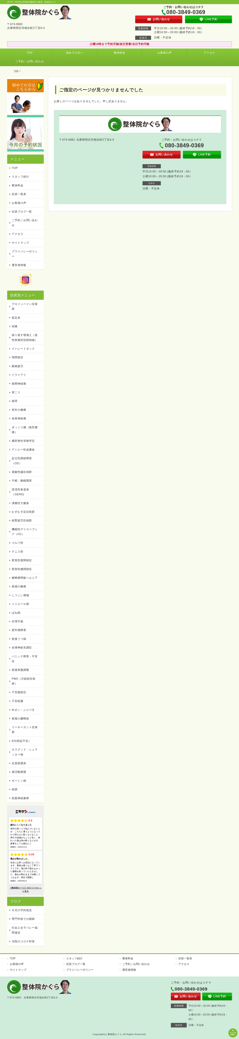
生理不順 (17, 621)
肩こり (16, 392)
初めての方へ (74, 52)
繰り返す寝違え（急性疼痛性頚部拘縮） (25, 337)
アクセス (209, 52)
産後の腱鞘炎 (20, 718)
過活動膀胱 (19, 771)
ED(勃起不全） (21, 740)
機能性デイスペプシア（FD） (25, 532)
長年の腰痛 (19, 409)
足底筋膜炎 (19, 763)
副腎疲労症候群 (22, 520)
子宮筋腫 (17, 701)
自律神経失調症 (22, 647)
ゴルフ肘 (17, 542)
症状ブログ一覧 (22, 211)
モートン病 (19, 780)
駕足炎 (16, 317)
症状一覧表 (19, 194)
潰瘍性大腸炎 (20, 503)
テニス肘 (17, 551)
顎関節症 (17, 357)
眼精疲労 (17, 366)
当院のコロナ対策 (23, 941)
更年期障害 (19, 630)
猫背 (15, 401)
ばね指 (16, 612)
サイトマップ (20, 242)
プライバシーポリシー (25, 254)
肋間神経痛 (19, 383)
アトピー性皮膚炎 (23, 449)
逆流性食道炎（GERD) (20, 492)
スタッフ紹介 (20, 176)
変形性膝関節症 (22, 569)
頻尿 (15, 789)
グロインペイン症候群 (25, 306)
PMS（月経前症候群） (23, 681)
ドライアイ (19, 374)
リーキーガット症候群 (25, 730)
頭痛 (15, 326)
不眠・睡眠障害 (22, 480)
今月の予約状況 (22, 910)
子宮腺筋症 (19, 692)
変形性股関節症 (22, 560)
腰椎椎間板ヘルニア (25, 577)
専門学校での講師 (23, 918)
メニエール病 (20, 603)
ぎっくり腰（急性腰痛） (25, 430)
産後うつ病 (19, 638)
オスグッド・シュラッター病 (25, 752)
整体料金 (119, 52)
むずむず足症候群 (23, 511)
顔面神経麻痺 (20, 798)
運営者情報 (19, 265)
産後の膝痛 (19, 586)
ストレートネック (23, 348)
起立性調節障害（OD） (22, 461)
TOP (30, 52)
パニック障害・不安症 (25, 659)
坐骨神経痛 (19, 418)
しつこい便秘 (20, 595)
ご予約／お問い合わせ (29, 61)
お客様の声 (164, 52)
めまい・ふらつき (23, 709)
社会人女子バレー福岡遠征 (25, 930)
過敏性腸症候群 (22, 472)
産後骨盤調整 (20, 669)
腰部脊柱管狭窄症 (23, 440)
